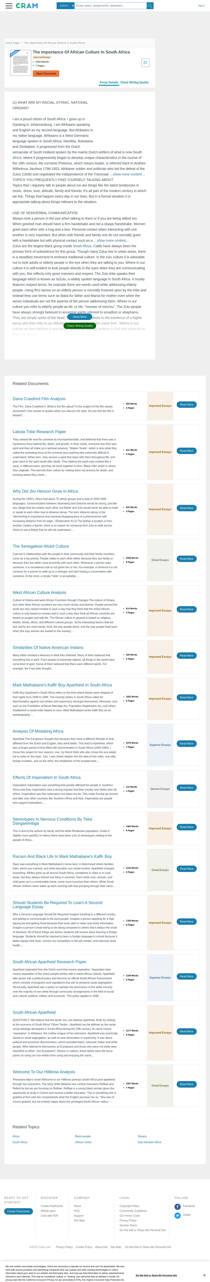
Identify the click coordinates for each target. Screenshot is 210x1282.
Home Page (12, 43)
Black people (83, 1136)
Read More (186, 404)
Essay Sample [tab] (109, 82)
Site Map (79, 1220)
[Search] (150, 5)
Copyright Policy (129, 1206)
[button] (9, 6)
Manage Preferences (132, 1230)
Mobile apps (48, 1210)
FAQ (76, 1210)
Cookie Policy (85, 1247)
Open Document (46, 73)
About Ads (102, 1247)
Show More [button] (80, 316)
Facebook (188, 1206)
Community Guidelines (133, 1210)
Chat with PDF (49, 1215)
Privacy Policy (128, 1220)
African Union (83, 1142)
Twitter (186, 1214)
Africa (17, 158)
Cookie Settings (134, 1247)
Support (78, 1215)
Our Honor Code (130, 1215)
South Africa (82, 246)
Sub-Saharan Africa (149, 1142)
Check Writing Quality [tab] (134, 82)
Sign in (201, 5)
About (77, 1206)
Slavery (142, 1136)
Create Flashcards (18, 1211)
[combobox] (66, 5)
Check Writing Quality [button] (80, 325)
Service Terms (128, 1225)
